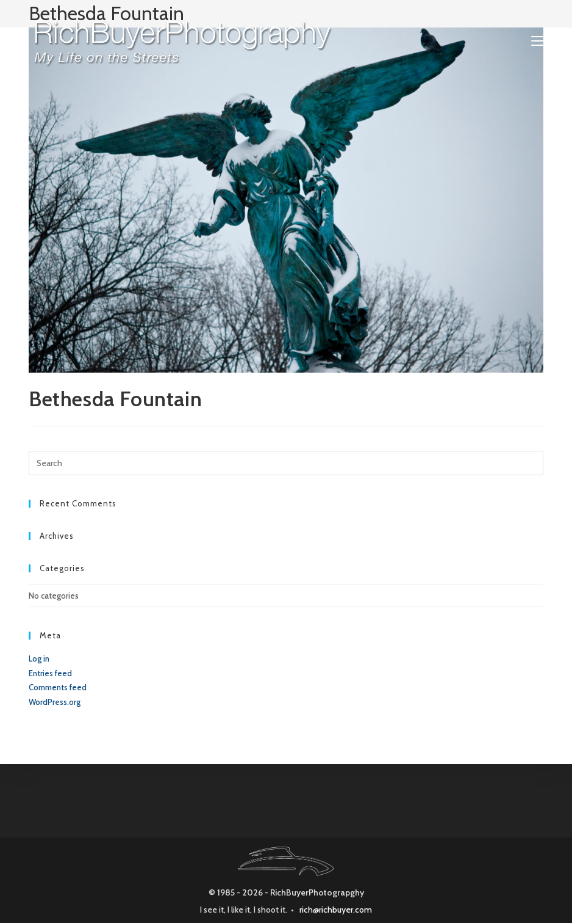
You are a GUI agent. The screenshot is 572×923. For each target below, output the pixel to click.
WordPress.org (54, 702)
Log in (39, 658)
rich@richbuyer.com (335, 909)
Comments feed (58, 687)
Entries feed (50, 673)
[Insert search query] (286, 463)
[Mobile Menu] (537, 40)
